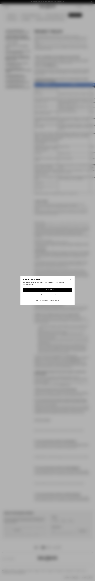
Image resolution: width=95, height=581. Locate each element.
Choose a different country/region (47, 300)
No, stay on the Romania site (47, 295)
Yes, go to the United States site (47, 290)
